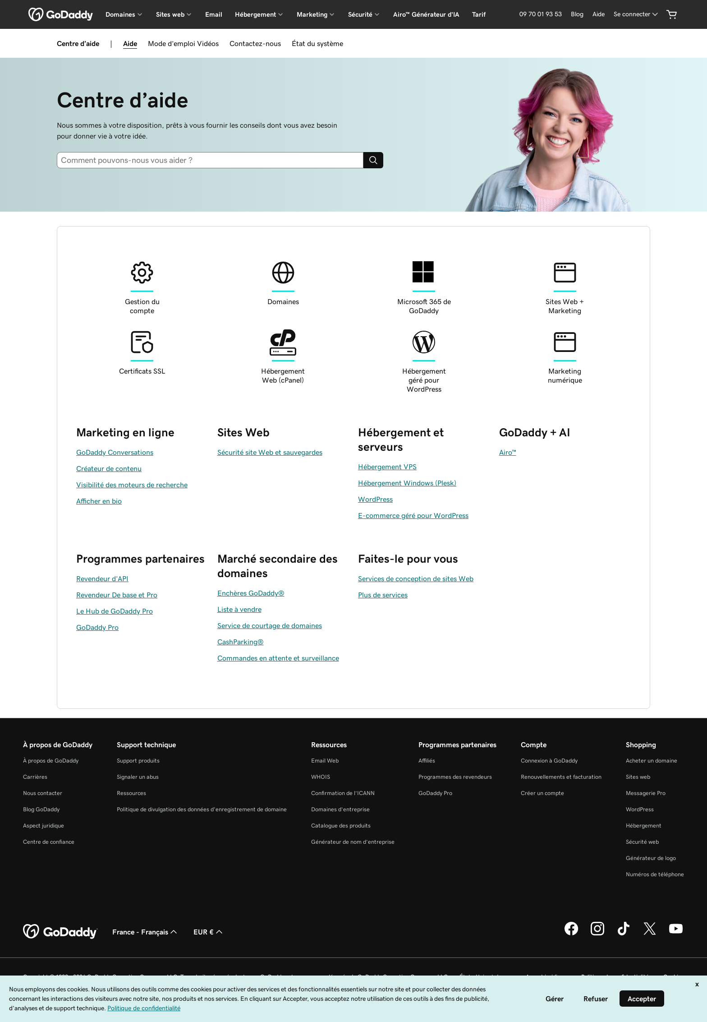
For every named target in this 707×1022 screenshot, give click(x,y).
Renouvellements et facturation (561, 777)
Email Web (325, 760)
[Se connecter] (636, 14)
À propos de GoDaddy (50, 760)
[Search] (373, 160)
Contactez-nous (255, 43)
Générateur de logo (651, 858)
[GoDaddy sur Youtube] (676, 934)
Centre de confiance (48, 842)
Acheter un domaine (651, 760)
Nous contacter (42, 793)
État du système (317, 43)
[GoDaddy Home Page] (60, 931)
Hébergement (643, 825)
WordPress (640, 809)
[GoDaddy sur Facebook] (571, 934)
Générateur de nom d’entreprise (353, 842)
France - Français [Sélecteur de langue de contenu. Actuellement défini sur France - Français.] (145, 931)
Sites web (638, 777)
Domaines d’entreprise (340, 809)
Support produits (138, 760)
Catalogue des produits (341, 825)
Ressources (131, 793)
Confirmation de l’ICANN (343, 793)
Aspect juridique (43, 825)
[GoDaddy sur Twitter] (650, 934)
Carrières (35, 777)
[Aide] (598, 14)
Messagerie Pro (646, 793)
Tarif (479, 14)
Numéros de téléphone (655, 874)
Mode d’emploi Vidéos (183, 43)
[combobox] (213, 160)
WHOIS (320, 777)
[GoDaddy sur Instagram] (597, 934)
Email (213, 14)
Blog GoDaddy (41, 809)
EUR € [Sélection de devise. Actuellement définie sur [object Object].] (209, 931)
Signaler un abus (138, 777)
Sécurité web (642, 842)
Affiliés (426, 760)
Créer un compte (542, 793)
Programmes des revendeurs (455, 777)
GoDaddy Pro (435, 793)
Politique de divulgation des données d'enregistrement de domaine (202, 809)
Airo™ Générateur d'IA (426, 14)
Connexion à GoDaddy (549, 760)
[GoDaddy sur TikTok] (623, 934)
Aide (130, 43)
